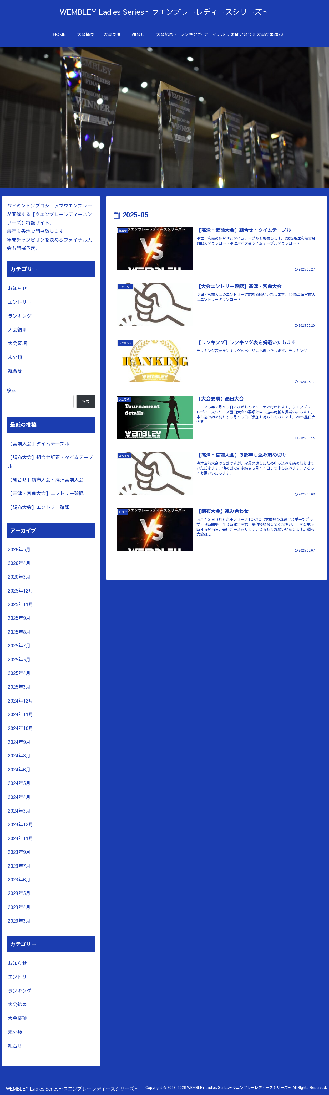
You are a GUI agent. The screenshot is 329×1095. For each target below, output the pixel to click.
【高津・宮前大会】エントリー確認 (46, 493)
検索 (11, 390)
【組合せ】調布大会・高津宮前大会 (46, 479)
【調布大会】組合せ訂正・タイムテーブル (50, 461)
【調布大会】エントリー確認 (38, 507)
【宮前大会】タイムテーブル (38, 443)
